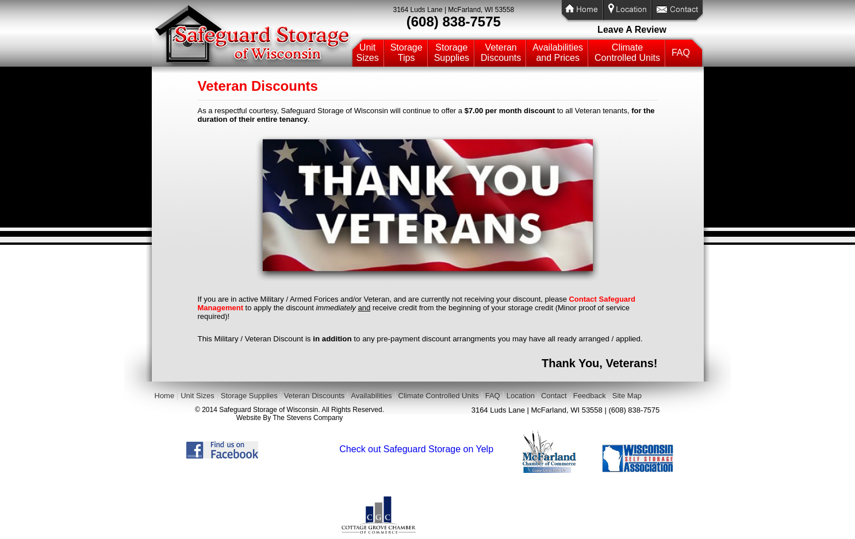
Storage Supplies (249, 395)
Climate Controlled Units (438, 395)
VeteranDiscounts (501, 53)
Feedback (589, 395)
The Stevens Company (308, 418)
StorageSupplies (451, 53)
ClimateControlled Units (627, 53)
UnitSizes (367, 53)
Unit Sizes (197, 395)
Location (521, 395)
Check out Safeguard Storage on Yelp (416, 449)
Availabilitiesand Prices (557, 53)
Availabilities (371, 395)
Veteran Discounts (314, 395)
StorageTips (406, 53)
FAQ (681, 52)
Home (165, 395)
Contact (554, 395)
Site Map (627, 395)
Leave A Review (631, 29)
